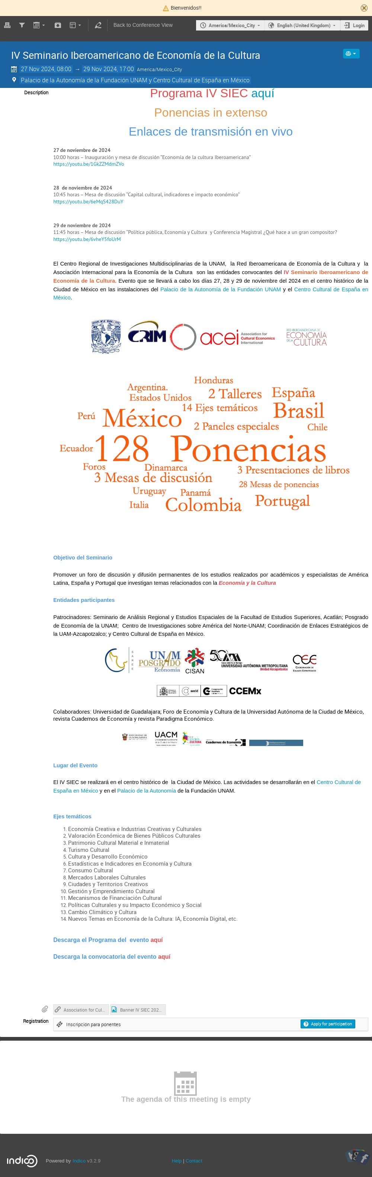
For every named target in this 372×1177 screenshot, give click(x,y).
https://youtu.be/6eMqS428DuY (88, 201)
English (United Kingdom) (304, 25)
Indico (79, 1161)
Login (359, 25)
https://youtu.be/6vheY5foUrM (87, 239)
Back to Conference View (143, 25)
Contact (194, 1161)
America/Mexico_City (232, 25)
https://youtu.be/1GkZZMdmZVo (88, 164)
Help (177, 1161)
